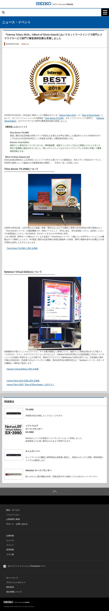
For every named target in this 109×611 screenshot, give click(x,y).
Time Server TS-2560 (54, 118)
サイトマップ (12, 578)
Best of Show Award (90, 115)
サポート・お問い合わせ (17, 524)
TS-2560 (29, 409)
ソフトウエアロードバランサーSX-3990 (33, 429)
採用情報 (10, 550)
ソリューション (13, 515)
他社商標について (14, 592)
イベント (10, 545)
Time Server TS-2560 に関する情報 (22, 248)
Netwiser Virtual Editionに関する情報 (23, 369)
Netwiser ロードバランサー (38, 470)
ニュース (10, 540)
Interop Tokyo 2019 (67, 115)
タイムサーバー (32, 451)
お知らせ (25, 44)
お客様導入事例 (13, 519)
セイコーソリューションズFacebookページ (24, 566)
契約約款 (10, 587)
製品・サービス (13, 510)
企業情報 (10, 536)
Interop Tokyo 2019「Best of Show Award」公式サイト (30, 384)
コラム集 (10, 554)
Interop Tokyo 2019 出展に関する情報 (23, 381)
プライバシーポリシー (16, 582)
